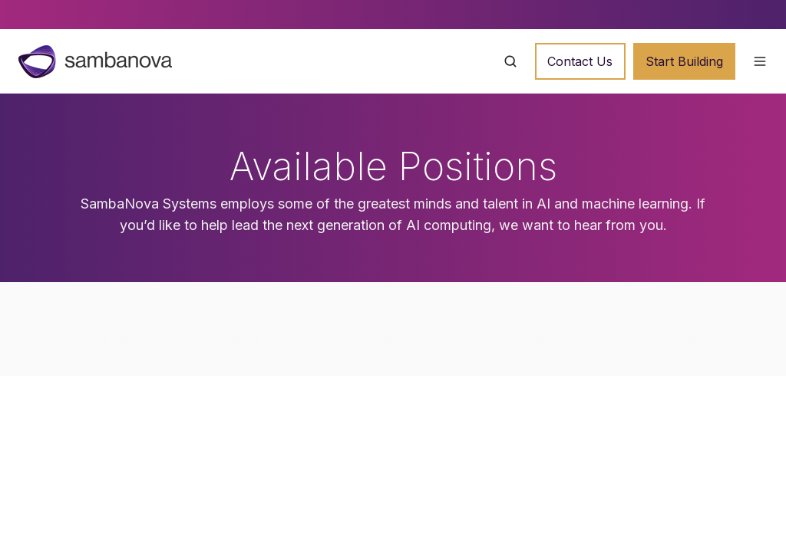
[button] (510, 61)
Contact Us (580, 61)
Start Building (684, 61)
